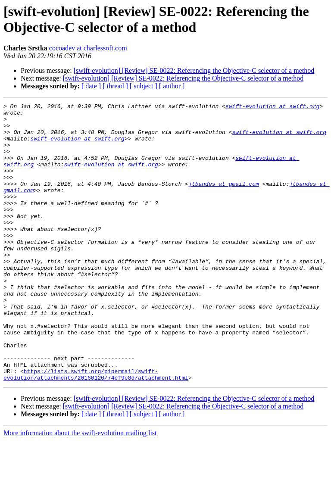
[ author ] (172, 86)
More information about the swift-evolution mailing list (80, 488)
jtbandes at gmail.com (223, 200)
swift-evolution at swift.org (272, 107)
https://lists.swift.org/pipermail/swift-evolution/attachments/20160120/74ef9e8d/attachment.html (95, 429)
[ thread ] (115, 86)
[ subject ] (143, 86)
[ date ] (91, 86)
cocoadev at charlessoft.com (88, 48)
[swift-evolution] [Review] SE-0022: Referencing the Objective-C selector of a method (194, 70)
